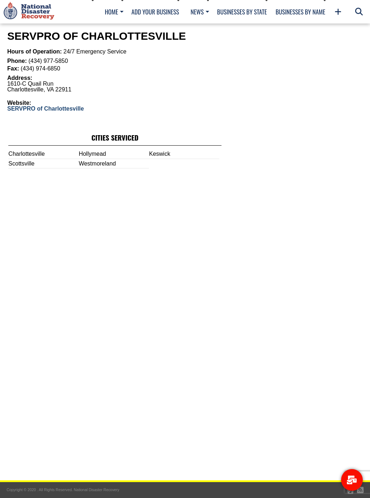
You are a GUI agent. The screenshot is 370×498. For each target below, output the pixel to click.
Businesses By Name (300, 11)
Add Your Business (155, 11)
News (196, 11)
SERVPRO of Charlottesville (45, 109)
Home (111, 11)
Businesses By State (242, 11)
